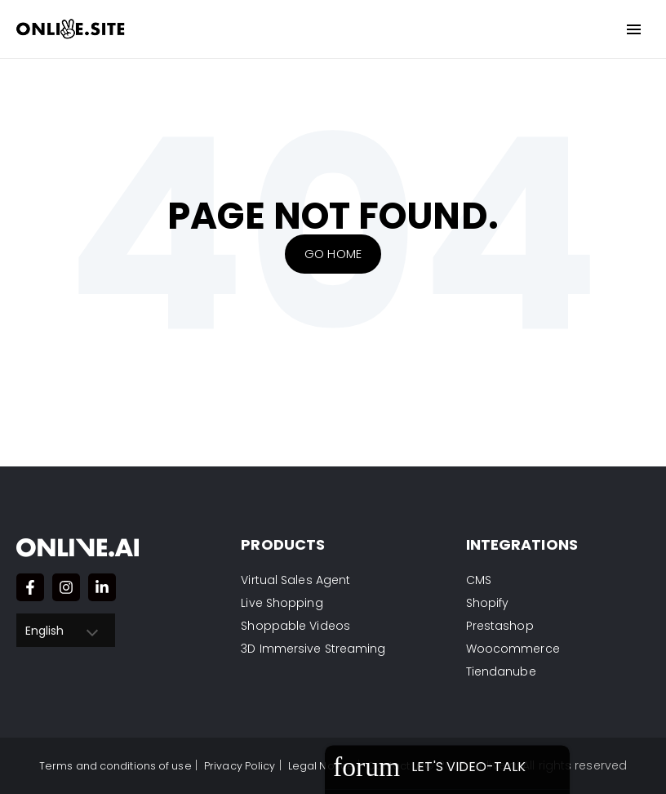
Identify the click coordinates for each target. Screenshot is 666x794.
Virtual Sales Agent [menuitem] (295, 580)
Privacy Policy (241, 765)
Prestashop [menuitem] (500, 626)
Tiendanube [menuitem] (501, 671)
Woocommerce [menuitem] (513, 648)
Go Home (333, 253)
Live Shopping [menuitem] (281, 603)
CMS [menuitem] (478, 580)
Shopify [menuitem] (487, 603)
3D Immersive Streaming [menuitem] (313, 648)
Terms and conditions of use (104, 765)
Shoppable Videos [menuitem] (295, 626)
